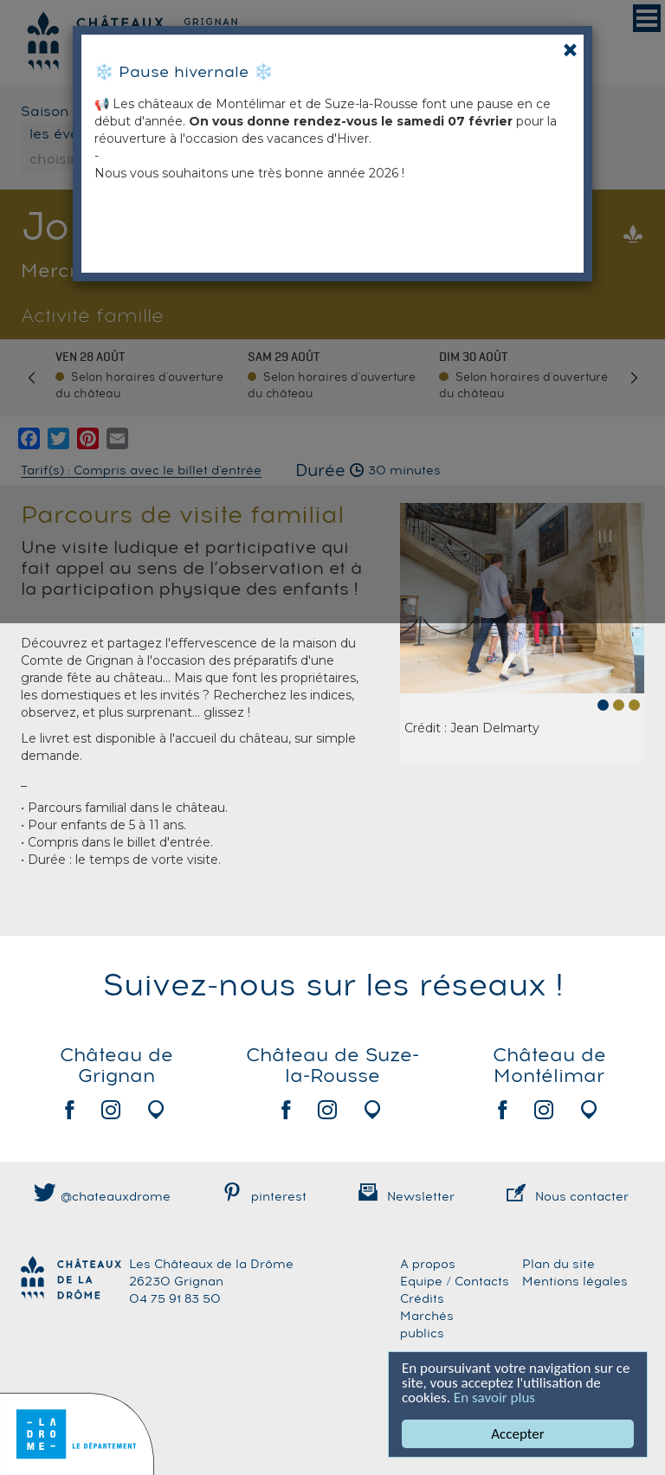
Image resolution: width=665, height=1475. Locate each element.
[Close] (570, 50)
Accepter (517, 1434)
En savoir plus (494, 1397)
